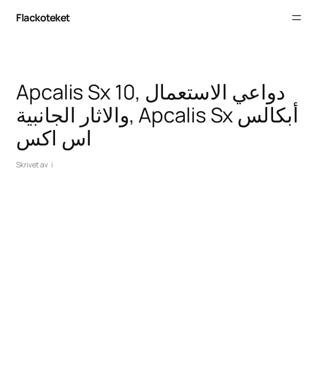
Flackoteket (43, 18)
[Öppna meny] (296, 17)
